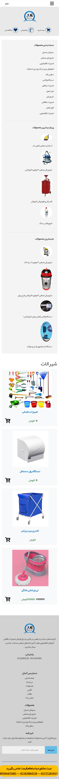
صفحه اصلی (29, 678)
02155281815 (49, 773)
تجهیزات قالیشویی (47, 63)
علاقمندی (11, 30)
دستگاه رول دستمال (30, 471)
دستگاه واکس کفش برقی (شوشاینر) (37, 316)
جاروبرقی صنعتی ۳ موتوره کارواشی (38, 170)
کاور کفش (50, 108)
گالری (29, 690)
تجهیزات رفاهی (48, 85)
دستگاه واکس (48, 80)
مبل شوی (50, 91)
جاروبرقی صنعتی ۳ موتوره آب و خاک (38, 262)
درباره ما (29, 682)
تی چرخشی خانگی (29, 590)
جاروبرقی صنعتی (47, 58)
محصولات (29, 686)
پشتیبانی (27, 30)
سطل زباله (50, 74)
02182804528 (28, 773)
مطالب (29, 694)
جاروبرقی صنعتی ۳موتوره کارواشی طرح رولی (35, 295)
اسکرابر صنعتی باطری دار (42, 145)
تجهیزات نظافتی (48, 102)
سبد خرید (44, 30)
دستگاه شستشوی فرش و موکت (39, 346)
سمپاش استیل (48, 52)
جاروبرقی (50, 96)
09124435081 (36, 658)
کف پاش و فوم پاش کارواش (41, 201)
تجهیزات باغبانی (30, 411)
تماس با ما (30, 698)
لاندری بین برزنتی (30, 530)
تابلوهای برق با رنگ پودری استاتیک (40, 69)
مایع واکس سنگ (45, 223)
